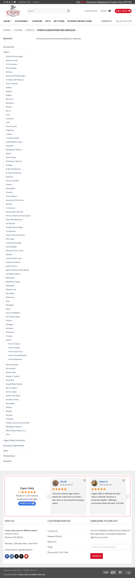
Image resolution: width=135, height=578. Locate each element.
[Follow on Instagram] (7, 2)
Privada (9, 336)
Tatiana (9, 407)
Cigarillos (10, 130)
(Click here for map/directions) (18, 549)
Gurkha (9, 204)
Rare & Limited (12, 364)
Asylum (9, 91)
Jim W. (63, 482)
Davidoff (9, 146)
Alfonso (9, 72)
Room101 (10, 380)
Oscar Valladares (13, 313)
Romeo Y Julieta (12, 376)
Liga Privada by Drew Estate (17, 270)
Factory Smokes (12, 180)
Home (7, 30)
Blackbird (10, 103)
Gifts (48, 21)
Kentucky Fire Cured (14, 250)
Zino (8, 434)
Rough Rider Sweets (14, 384)
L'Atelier (9, 254)
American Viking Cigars (15, 76)
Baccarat (9, 99)
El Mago (9, 165)
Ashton (9, 87)
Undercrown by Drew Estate (17, 423)
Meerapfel (10, 285)
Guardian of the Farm (15, 200)
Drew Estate (11, 157)
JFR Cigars (10, 239)
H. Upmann (10, 208)
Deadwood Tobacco (14, 149)
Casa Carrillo (11, 126)
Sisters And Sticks (13, 395)
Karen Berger (11, 246)
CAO (8, 122)
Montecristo (11, 289)
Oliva (8, 309)
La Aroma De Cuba (13, 258)
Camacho (10, 118)
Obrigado (10, 305)
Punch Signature (15, 359)
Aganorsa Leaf (12, 60)
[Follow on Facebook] (4, 2)
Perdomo (10, 328)
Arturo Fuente (12, 83)
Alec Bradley (11, 68)
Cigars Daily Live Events (14, 440)
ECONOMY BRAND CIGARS (79, 21)
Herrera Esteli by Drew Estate (18, 215)
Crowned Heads (12, 138)
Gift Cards (59, 21)
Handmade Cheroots (14, 212)
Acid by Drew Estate (14, 56)
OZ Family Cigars (13, 316)
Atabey (9, 95)
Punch (30, 30)
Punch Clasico (14, 344)
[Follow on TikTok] (9, 2)
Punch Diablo (14, 347)
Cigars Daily (27, 488)
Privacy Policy (30, 570)
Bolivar (9, 107)
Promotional (9, 455)
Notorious (10, 297)
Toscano (9, 415)
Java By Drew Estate (14, 227)
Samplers (37, 21)
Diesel (8, 153)
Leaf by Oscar (11, 266)
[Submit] (68, 11)
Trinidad (9, 419)
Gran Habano (11, 196)
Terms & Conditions (12, 570)
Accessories (22, 21)
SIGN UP (96, 556)
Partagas (9, 324)
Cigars (7, 21)
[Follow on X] (12, 2)
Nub (7, 301)
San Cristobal (11, 388)
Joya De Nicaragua (13, 243)
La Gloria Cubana (13, 262)
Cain (8, 115)
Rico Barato (11, 368)
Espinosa (9, 177)
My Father (10, 293)
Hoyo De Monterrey (14, 219)
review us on (27, 503)
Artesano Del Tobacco (15, 79)
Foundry (9, 192)
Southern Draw (12, 399)
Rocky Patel (11, 372)
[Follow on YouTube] (15, 2)
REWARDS (36, 2)
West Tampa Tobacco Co (16, 430)
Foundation (10, 188)
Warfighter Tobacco (14, 426)
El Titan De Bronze (13, 173)
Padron (9, 320)
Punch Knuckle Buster (17, 355)
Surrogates (10, 403)
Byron (8, 111)
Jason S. (103, 482)
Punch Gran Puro (15, 351)
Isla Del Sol (10, 223)
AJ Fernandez (11, 64)
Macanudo (10, 277)
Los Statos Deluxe (13, 274)
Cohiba (9, 134)
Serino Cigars (11, 392)
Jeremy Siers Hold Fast (15, 235)
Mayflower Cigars (13, 282)
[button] (24, 2)
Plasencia (10, 332)
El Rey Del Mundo (13, 169)
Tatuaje (9, 411)
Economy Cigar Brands (13, 445)
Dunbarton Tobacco (14, 161)
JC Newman (11, 231)
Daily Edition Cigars (14, 142)
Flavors (9, 184)
